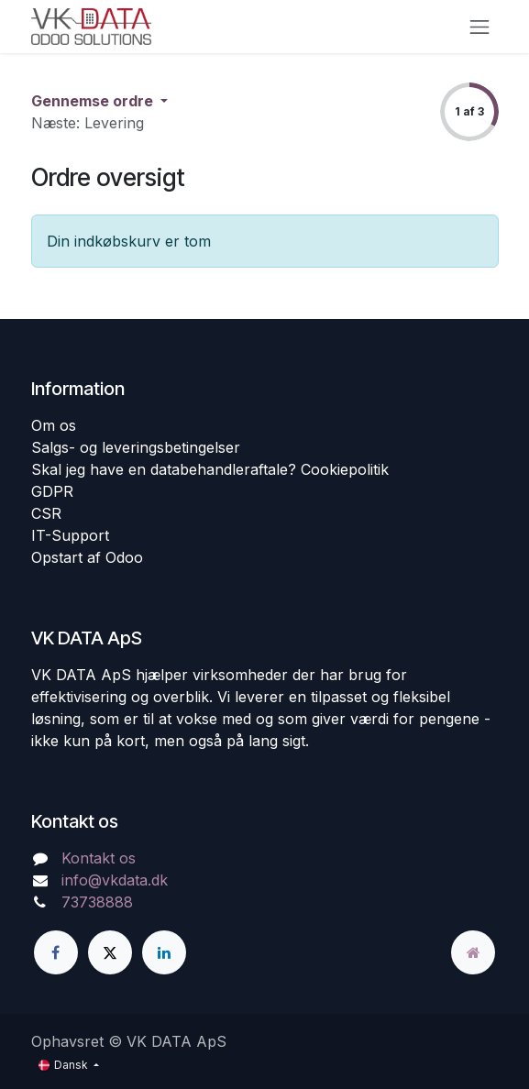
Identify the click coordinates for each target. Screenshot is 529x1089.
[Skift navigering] (479, 26)
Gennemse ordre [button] (94, 101)
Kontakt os (98, 858)
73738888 (97, 902)
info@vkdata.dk (114, 880)
